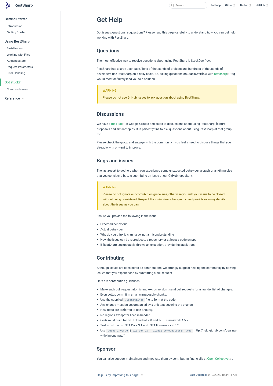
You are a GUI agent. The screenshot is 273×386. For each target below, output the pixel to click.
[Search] (188, 5)
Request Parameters (20, 67)
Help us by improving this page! (118, 375)
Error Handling (16, 73)
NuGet (245, 5)
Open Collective (219, 358)
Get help (215, 5)
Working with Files (18, 54)
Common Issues (17, 89)
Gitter (230, 5)
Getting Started (16, 32)
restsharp (222, 74)
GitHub (262, 5)
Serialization (15, 48)
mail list (118, 124)
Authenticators (16, 60)
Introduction (14, 26)
